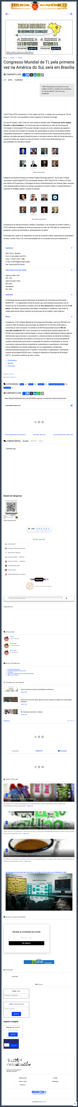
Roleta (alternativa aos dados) (15, 574)
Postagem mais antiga (63, 434)
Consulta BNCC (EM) (12, 565)
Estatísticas (55, 1081)
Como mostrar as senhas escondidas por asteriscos (37, 689)
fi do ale (12, 636)
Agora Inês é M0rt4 (13, 675)
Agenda (10, 363)
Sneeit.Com (42, 1101)
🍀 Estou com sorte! (39, 539)
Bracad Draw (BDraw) (12, 552)
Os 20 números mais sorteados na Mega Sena (26, 826)
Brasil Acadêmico (11, 377)
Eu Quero (26, 943)
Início (5, 58)
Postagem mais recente (15, 434)
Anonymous (13, 643)
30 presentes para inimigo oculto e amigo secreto (28, 854)
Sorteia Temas (10, 570)
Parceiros (23, 1085)
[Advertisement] (21, 98)
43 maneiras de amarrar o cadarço (32, 712)
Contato (55, 1078)
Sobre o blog (23, 1081)
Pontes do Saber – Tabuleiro (14, 557)
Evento (12, 58)
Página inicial (39, 434)
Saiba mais (24, 692)
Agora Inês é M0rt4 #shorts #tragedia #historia (21, 673)
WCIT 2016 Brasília (10, 374)
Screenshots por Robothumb (39, 1094)
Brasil (20, 58)
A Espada (10, 672)
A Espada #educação (14, 669)
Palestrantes (12, 360)
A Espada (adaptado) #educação (17, 670)
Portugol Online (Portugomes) (15, 548)
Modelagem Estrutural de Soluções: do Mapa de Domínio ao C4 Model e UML (36, 872)
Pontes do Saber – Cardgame (15, 561)
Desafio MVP (10, 544)
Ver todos (70, 720)
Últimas (7, 721)
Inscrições (11, 366)
